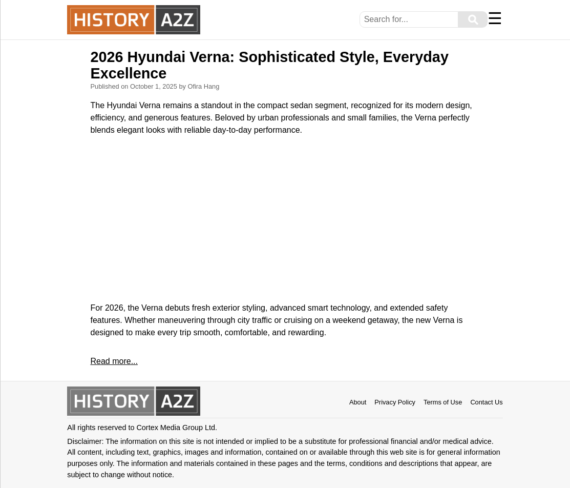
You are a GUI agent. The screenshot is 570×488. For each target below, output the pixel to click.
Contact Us (486, 402)
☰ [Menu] (495, 18)
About (357, 402)
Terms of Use (443, 402)
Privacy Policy (394, 402)
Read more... (113, 361)
